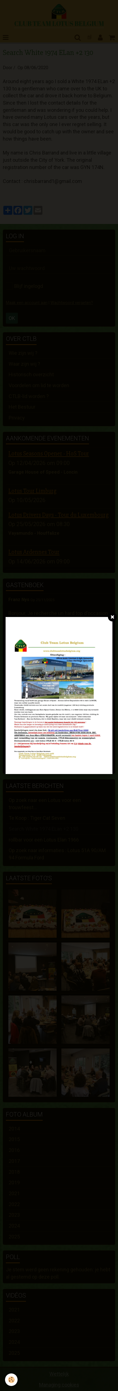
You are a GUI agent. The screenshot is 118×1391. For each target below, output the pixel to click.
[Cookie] (11, 1379)
